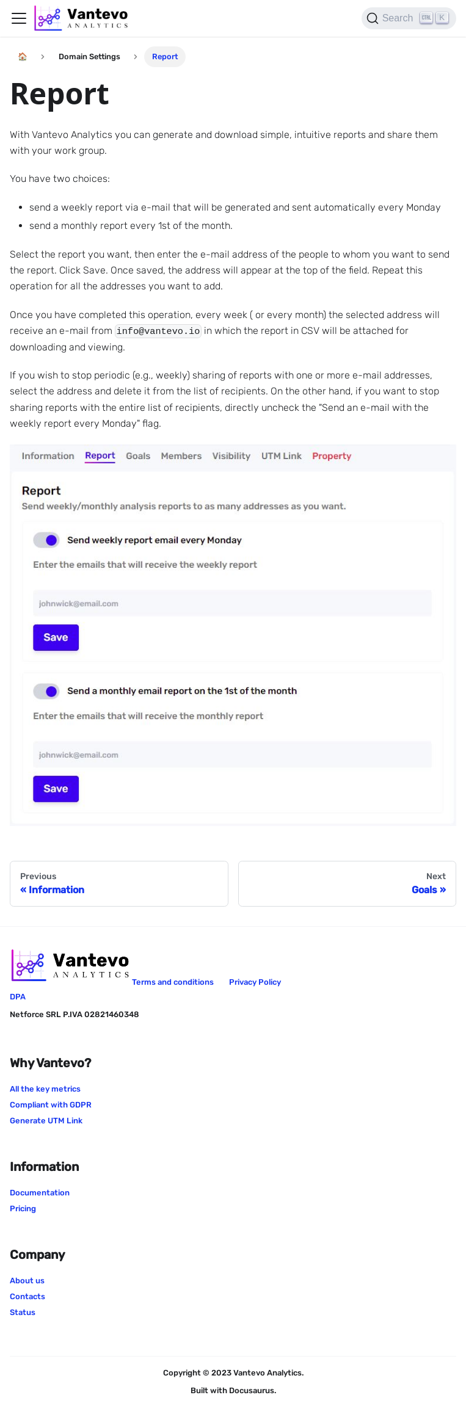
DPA (18, 996)
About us (27, 1280)
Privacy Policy (255, 982)
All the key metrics (45, 1088)
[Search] (409, 18)
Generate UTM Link (46, 1120)
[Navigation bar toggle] (19, 18)
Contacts (27, 1296)
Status (22, 1312)
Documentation (40, 1192)
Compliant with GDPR (51, 1104)
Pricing (23, 1208)
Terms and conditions (173, 982)
